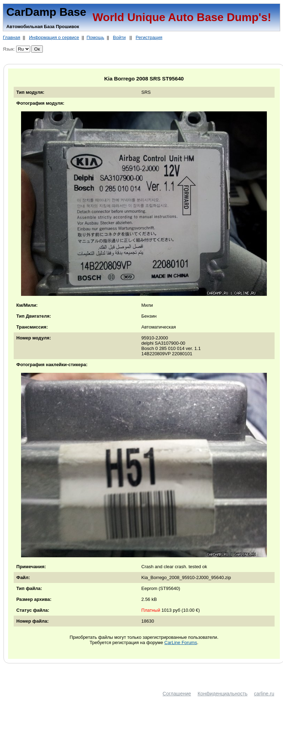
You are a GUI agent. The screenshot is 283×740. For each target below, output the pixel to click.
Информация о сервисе (54, 37)
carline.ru (264, 693)
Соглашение (177, 693)
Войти (119, 37)
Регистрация (149, 37)
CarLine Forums (180, 642)
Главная (11, 37)
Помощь (95, 37)
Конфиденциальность (223, 693)
